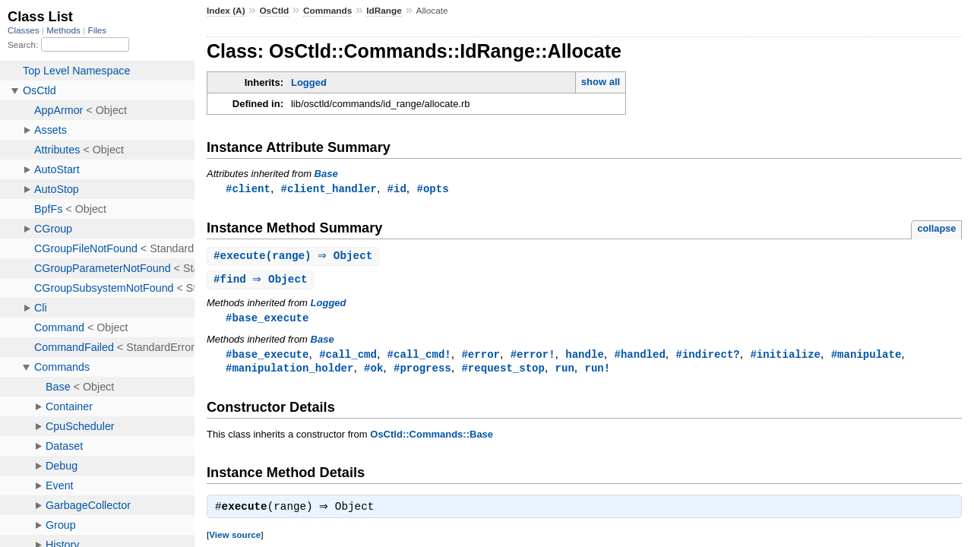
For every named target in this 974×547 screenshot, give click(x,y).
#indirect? (707, 357)
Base (326, 173)
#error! (533, 357)
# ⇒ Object (262, 281)
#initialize (785, 357)
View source (235, 540)
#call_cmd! (419, 357)
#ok (373, 372)
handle (584, 357)
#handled (639, 357)
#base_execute (267, 320)
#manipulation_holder (289, 372)
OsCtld (274, 10)
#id (396, 189)
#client (248, 189)
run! (597, 372)
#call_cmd (348, 357)
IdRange (384, 10)
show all (600, 81)
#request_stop (502, 372)
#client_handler (329, 189)
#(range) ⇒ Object (294, 257)
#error (480, 357)
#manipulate (866, 357)
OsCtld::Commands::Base (431, 438)
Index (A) (226, 10)
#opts (432, 189)
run (564, 372)
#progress (422, 372)
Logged (309, 82)
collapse (936, 229)
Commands (327, 10)
